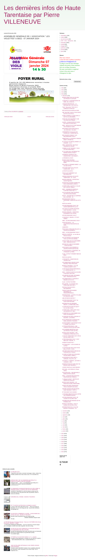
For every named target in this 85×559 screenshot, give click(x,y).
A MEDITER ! (65, 227)
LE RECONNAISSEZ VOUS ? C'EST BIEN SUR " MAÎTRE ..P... (70, 340)
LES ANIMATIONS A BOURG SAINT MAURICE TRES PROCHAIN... (70, 263)
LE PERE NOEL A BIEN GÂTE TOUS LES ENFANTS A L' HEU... (70, 310)
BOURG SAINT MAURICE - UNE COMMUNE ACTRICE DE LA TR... (70, 333)
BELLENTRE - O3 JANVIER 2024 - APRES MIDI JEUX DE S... (70, 284)
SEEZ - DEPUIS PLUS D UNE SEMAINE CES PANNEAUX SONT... (71, 126)
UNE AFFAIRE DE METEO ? (68, 298)
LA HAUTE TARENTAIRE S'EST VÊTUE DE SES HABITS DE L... (71, 336)
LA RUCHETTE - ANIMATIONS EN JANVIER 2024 (70, 260)
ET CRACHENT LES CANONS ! (69, 392)
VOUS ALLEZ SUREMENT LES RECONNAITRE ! (69, 173)
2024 (62, 92)
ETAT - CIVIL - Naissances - (67, 40)
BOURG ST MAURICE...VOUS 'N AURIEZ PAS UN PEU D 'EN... (70, 404)
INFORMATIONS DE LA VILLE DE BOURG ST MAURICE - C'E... (70, 408)
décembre (65, 95)
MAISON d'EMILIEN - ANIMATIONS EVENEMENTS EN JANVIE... (70, 212)
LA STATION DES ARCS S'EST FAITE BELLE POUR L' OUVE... (71, 348)
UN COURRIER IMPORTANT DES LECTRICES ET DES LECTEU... (70, 330)
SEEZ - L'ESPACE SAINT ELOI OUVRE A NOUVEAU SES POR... (71, 273)
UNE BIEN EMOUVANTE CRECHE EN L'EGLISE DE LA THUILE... (71, 351)
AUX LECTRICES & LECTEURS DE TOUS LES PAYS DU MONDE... (70, 238)
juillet (64, 419)
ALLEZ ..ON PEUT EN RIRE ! (69, 282)
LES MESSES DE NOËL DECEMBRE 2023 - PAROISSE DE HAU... (71, 276)
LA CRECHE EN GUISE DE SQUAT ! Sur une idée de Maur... (70, 307)
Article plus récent (8, 116)
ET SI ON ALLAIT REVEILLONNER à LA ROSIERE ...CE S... (71, 142)
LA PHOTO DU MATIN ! (67, 171)
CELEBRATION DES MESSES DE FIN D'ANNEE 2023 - (71, 401)
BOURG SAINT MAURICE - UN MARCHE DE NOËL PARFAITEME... (71, 383)
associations (64, 35)
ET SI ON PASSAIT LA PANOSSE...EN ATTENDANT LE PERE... (71, 251)
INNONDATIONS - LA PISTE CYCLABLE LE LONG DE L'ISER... (71, 295)
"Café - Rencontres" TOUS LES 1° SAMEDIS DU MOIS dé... (70, 108)
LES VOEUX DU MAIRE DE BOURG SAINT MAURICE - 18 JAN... (70, 209)
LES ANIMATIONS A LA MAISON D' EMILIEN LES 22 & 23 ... (70, 279)
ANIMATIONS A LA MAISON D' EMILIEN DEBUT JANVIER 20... (71, 139)
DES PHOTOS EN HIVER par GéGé (70, 110)
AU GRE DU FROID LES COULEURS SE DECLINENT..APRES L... (71, 355)
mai (63, 423)
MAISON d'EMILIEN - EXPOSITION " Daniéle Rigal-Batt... (70, 180)
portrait (62, 49)
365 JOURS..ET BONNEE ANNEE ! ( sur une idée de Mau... (71, 165)
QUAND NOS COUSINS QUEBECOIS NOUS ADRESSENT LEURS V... (71, 183)
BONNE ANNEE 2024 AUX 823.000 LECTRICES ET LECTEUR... (70, 98)
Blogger (55, 555)
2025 (62, 89)
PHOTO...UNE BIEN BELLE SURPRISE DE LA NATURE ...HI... (71, 196)
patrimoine (63, 47)
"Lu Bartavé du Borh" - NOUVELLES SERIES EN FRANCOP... (70, 380)
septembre (65, 415)
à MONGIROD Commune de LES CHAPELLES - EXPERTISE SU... (70, 132)
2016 (62, 445)
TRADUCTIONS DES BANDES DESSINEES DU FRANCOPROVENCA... (69, 292)
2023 (62, 94)
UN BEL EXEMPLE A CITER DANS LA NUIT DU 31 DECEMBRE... (71, 116)
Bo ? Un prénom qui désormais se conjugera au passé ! (23, 505)
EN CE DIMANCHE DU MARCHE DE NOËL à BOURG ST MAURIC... (70, 320)
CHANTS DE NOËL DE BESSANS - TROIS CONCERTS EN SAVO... (70, 386)
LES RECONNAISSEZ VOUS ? (69, 215)
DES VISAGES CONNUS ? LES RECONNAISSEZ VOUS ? (69, 136)
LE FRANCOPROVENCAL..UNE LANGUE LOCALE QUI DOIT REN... (71, 327)
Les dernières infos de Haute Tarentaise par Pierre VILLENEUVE (42, 15)
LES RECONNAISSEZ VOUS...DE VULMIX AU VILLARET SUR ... (70, 398)
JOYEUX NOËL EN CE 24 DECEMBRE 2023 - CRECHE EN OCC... (71, 241)
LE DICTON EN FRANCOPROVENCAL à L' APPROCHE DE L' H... (71, 269)
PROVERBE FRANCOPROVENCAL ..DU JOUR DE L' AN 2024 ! (70, 129)
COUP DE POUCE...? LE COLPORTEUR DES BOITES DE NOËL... (70, 224)
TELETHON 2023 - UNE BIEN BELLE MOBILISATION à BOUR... (71, 373)
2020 (62, 437)
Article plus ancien (50, 116)
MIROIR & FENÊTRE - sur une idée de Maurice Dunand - (71, 235)
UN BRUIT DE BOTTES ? (68, 342)
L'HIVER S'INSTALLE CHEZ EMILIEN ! (71, 367)
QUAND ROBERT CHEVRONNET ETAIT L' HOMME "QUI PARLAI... (71, 323)
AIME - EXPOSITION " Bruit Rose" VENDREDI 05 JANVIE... (70, 145)
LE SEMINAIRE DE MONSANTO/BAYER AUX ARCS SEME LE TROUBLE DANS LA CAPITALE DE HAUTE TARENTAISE (25, 489)
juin (63, 421)
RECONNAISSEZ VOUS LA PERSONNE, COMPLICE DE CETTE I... (71, 200)
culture (62, 37)
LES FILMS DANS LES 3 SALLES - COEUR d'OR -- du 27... (70, 168)
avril (64, 425)
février (64, 429)
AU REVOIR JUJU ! (15, 471)
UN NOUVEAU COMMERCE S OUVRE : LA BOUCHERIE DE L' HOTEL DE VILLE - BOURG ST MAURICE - (25, 514)
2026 (62, 88)
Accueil (29, 116)
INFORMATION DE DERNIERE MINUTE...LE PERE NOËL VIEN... (70, 304)
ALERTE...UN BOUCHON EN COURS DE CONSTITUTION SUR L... (71, 123)
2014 (62, 449)
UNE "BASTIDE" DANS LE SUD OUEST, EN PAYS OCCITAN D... (71, 113)
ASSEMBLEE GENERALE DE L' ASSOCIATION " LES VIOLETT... (70, 155)
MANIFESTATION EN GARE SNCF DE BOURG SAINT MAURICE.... (71, 364)
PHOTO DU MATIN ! (67, 257)
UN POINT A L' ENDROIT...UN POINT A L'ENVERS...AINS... (71, 361)
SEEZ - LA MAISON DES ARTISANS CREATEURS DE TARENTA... (70, 376)
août (64, 417)
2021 (62, 435)
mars (64, 427)
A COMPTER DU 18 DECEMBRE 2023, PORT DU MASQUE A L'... (71, 314)
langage (63, 46)
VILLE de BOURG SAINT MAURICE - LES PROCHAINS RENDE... (71, 193)
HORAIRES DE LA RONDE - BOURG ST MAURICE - (23, 497)
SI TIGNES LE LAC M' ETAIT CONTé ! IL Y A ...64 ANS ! (24, 537)
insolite (62, 44)
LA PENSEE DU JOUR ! (67, 158)
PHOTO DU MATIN (66, 203)
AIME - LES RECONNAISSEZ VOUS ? (71, 220)
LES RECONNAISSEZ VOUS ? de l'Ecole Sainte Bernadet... (70, 301)
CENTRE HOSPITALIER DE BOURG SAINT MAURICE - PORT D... (70, 389)
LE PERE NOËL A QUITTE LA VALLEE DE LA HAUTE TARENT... (71, 186)
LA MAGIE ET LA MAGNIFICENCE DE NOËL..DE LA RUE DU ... (71, 101)
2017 (62, 443)
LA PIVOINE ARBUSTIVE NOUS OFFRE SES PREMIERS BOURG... (71, 395)
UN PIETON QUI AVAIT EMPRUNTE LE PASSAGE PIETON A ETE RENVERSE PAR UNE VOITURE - (25, 529)
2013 (62, 451)
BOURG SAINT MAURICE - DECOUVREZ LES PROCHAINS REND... (70, 161)
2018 (62, 441)
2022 (62, 433)
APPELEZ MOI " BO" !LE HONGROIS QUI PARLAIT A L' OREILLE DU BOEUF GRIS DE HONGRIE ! (24, 481)
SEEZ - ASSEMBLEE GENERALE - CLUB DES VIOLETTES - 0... (70, 190)
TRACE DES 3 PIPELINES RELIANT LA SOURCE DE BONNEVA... (71, 230)
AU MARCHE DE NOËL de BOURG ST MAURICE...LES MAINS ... (71, 317)
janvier (64, 431)
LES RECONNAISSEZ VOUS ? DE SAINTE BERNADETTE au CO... (70, 206)
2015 (62, 447)
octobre (64, 412)
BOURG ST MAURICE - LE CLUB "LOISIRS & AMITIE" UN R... (70, 266)
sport (62, 51)
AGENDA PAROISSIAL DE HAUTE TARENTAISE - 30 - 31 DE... (70, 177)
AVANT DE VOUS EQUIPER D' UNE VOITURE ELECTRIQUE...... (70, 119)
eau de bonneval (65, 39)
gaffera (46, 555)
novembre (65, 411)
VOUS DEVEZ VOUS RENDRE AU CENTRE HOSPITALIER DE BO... (70, 248)
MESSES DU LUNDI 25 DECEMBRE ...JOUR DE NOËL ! (70, 245)
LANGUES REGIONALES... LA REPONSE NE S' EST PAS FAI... (70, 104)
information (63, 42)
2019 (62, 439)
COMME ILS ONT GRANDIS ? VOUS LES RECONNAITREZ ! (71, 149)
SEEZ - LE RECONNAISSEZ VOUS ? (71, 232)
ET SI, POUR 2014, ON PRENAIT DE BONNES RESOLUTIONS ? (71, 152)
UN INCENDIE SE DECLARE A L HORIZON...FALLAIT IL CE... (69, 358)
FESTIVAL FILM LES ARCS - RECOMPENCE (69, 288)
